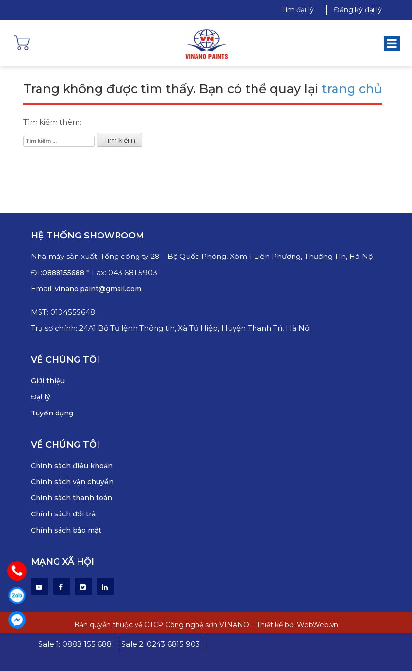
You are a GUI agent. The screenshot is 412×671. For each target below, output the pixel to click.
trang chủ (352, 88)
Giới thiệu (48, 380)
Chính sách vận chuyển (72, 481)
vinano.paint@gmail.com (98, 288)
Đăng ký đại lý (358, 9)
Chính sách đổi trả (63, 514)
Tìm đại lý (298, 9)
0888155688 (64, 272)
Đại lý (40, 397)
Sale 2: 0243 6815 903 (160, 644)
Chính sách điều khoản (72, 465)
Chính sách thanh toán (71, 497)
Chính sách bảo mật (66, 530)
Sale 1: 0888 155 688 (75, 644)
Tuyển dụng (52, 413)
